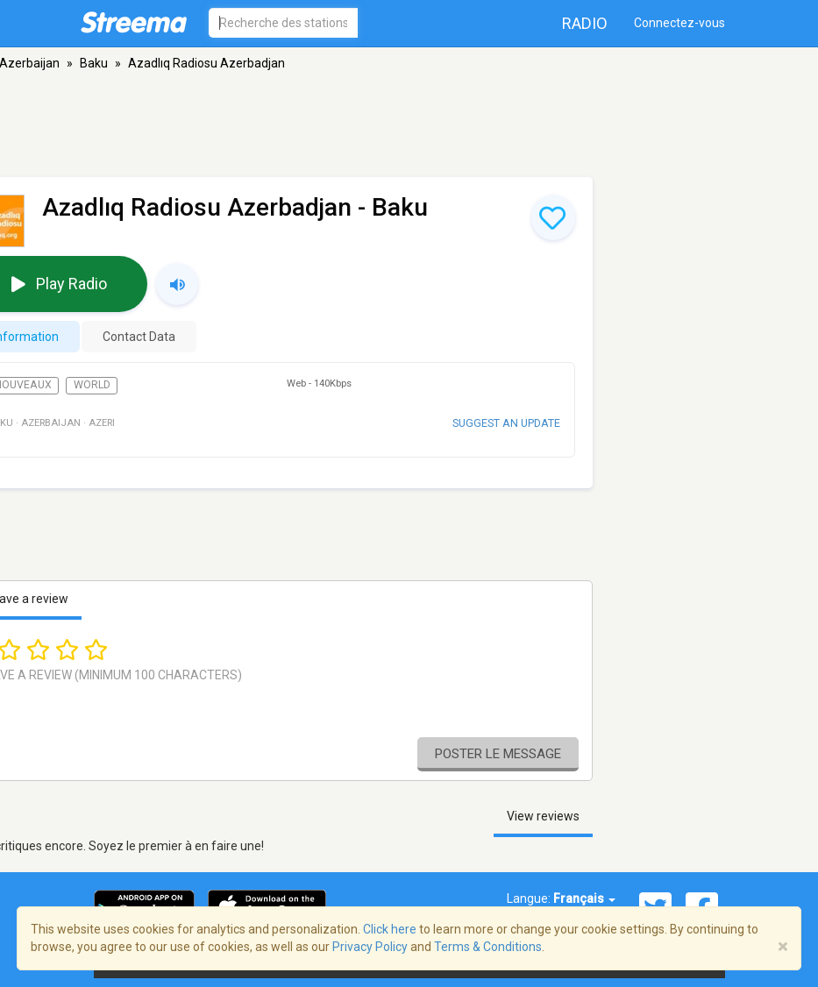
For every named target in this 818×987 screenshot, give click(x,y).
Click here (389, 929)
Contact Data (139, 337)
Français (584, 898)
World (92, 385)
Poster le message (498, 754)
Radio (585, 23)
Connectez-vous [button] (679, 23)
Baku (94, 63)
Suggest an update (506, 423)
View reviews (543, 816)
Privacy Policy (370, 947)
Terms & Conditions (488, 947)
